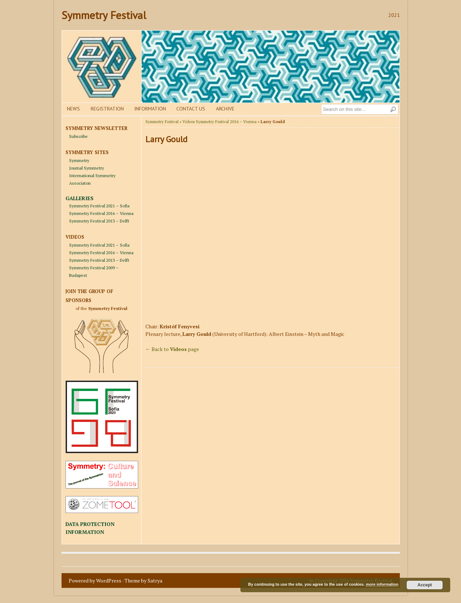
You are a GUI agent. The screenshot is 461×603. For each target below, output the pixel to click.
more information (382, 584)
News (73, 108)
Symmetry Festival (104, 15)
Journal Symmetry (86, 168)
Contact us (190, 108)
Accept (424, 585)
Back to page (175, 349)
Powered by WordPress (95, 580)
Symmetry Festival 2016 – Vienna (101, 213)
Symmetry (79, 160)
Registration (107, 108)
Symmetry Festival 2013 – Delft (99, 221)
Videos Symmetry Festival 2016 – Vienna (219, 121)
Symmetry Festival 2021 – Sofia (99, 205)
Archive (225, 108)
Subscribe (78, 136)
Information (150, 108)
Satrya (155, 580)
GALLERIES (79, 198)
